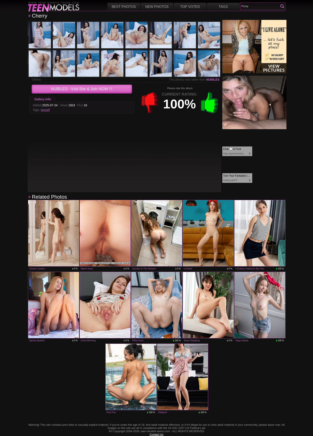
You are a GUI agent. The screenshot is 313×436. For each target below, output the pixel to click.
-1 (149, 102)
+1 (209, 102)
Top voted (190, 7)
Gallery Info (42, 99)
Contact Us (156, 434)
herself (45, 110)
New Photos (157, 7)
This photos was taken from (194, 79)
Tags (223, 7)
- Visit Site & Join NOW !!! (82, 89)
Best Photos (124, 7)
